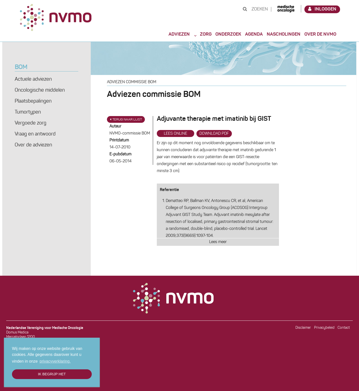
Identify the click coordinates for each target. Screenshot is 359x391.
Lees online (175, 134)
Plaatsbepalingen (33, 101)
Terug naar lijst (126, 119)
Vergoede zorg (30, 123)
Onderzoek (228, 34)
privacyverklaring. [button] (55, 361)
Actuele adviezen (33, 79)
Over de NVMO (320, 34)
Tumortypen (28, 112)
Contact (344, 328)
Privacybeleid (324, 328)
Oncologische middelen (40, 90)
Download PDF (214, 134)
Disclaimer (303, 328)
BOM (21, 67)
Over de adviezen (33, 145)
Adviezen (179, 34)
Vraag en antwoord (35, 134)
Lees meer (218, 242)
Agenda (254, 34)
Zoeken (255, 9)
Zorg (206, 34)
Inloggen (322, 9)
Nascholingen (283, 34)
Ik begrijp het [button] (52, 374)
